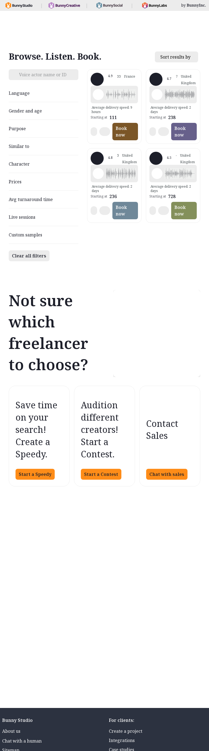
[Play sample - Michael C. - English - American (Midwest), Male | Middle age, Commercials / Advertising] (98, 94)
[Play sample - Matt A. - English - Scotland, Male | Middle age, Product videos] (98, 173)
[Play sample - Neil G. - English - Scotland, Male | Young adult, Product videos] (157, 173)
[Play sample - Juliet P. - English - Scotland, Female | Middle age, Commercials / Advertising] (157, 94)
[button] (121, 94)
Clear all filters (29, 256)
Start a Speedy (35, 474)
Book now (121, 131)
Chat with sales (166, 474)
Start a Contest (101, 474)
